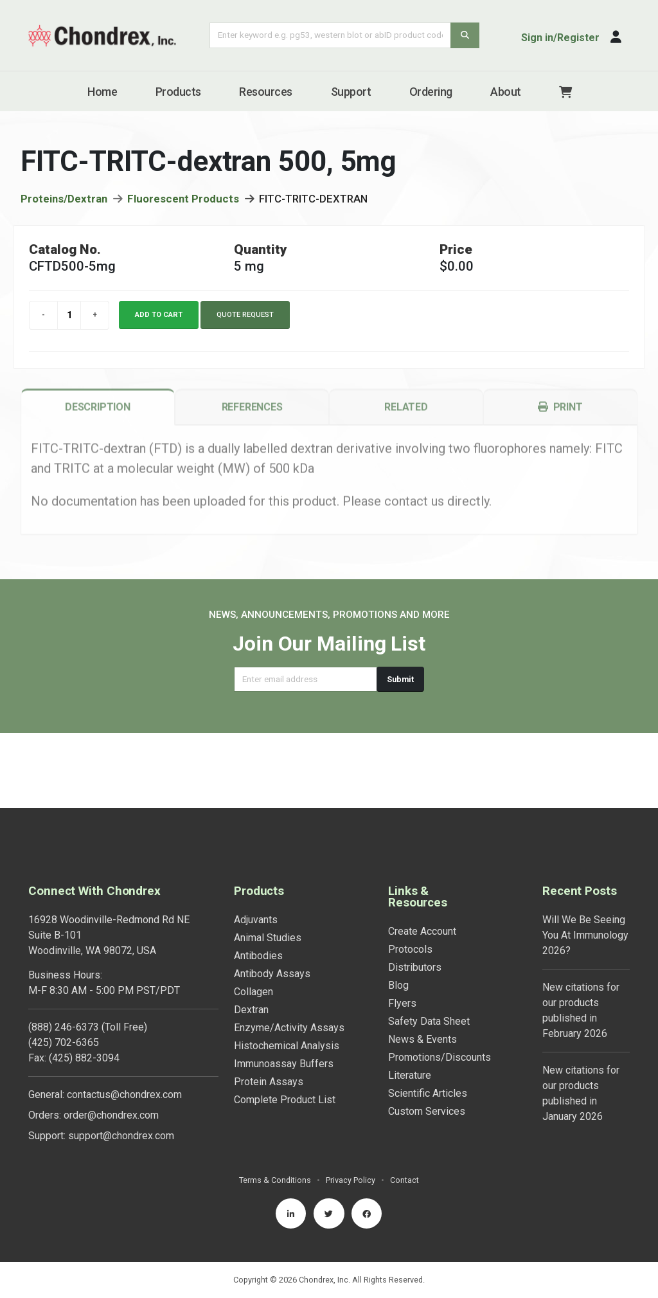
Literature (409, 1000)
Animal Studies (267, 862)
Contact (404, 1105)
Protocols (410, 874)
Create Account (422, 856)
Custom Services (426, 1036)
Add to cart (158, 318)
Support (351, 91)
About (505, 91)
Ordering (430, 91)
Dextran (251, 934)
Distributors (414, 892)
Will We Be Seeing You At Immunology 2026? (585, 859)
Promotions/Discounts (439, 982)
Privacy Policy (350, 1105)
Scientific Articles (427, 1018)
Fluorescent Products (183, 201)
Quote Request (245, 318)
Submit (400, 679)
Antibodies (258, 880)
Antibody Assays (272, 898)
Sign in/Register (560, 38)
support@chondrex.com (121, 1060)
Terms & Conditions (275, 1105)
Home (102, 91)
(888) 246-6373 (63, 952)
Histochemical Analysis (286, 970)
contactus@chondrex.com (124, 1019)
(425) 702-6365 (63, 967)
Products (178, 91)
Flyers (402, 928)
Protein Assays (268, 1006)
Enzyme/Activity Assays (289, 952)
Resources (265, 91)
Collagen (253, 916)
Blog (398, 910)
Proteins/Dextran (64, 201)
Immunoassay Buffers (283, 988)
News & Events (422, 964)
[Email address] (305, 679)
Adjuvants (256, 844)
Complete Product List (284, 1024)
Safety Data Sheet (429, 946)
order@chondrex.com (111, 1040)
